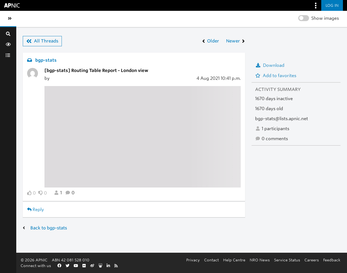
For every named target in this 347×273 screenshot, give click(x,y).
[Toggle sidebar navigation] (9, 19)
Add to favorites (275, 75)
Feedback (331, 260)
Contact (211, 260)
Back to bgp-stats (48, 228)
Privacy (193, 260)
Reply (35, 209)
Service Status (287, 260)
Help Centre (234, 260)
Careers (311, 260)
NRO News (260, 260)
